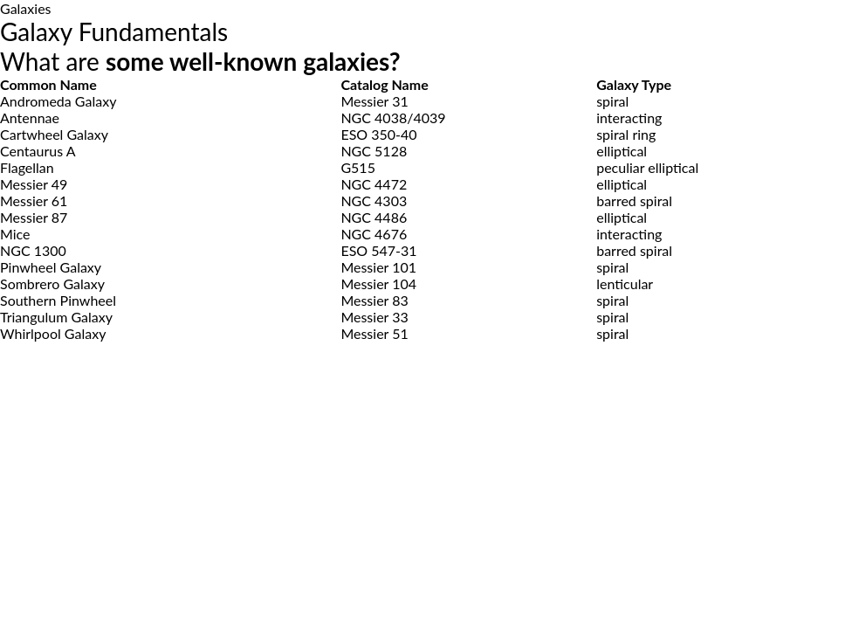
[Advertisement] (426, 497)
